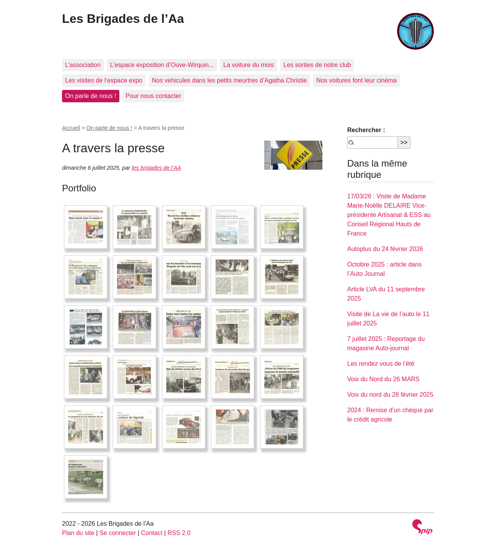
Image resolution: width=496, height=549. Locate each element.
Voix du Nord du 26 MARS (383, 379)
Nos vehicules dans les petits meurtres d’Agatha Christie (229, 80)
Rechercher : (366, 130)
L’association (83, 65)
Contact (151, 533)
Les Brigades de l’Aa (123, 19)
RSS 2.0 (179, 533)
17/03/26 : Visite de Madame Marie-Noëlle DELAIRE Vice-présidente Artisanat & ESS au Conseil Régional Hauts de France (389, 215)
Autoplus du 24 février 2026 (385, 249)
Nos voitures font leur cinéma (356, 80)
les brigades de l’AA (156, 168)
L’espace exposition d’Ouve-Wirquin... (162, 65)
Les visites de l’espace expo (103, 80)
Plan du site (78, 533)
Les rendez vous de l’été (380, 363)
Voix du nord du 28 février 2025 (390, 394)
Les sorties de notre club (317, 65)
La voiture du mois (248, 65)
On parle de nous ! (90, 96)
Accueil (71, 128)
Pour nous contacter (153, 96)
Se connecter (118, 533)
